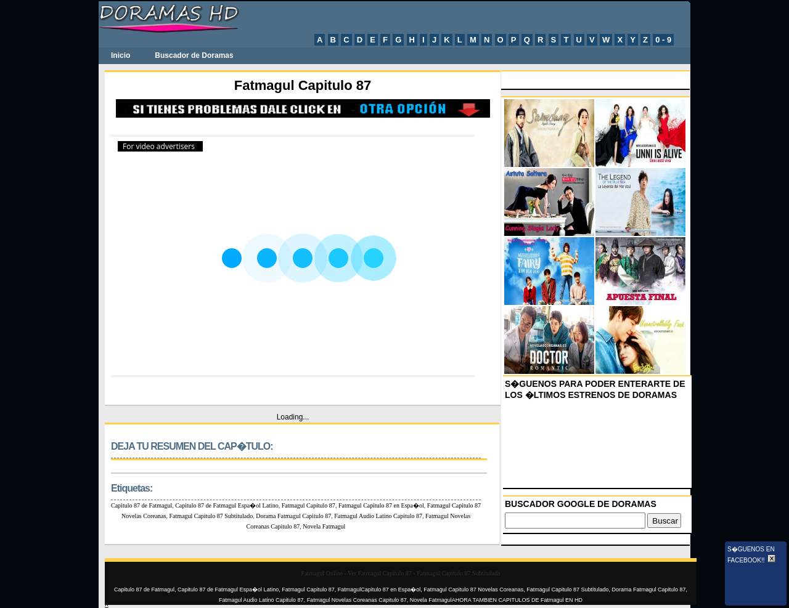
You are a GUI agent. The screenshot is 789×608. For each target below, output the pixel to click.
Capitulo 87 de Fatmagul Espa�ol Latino (226, 505)
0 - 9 (663, 39)
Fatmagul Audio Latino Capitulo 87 (378, 516)
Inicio (120, 55)
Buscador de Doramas (194, 55)
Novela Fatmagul (324, 526)
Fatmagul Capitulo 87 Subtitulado (211, 516)
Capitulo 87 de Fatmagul (141, 505)
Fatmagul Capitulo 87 (308, 505)
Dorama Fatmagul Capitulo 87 (293, 516)
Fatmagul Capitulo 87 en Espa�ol (381, 505)
